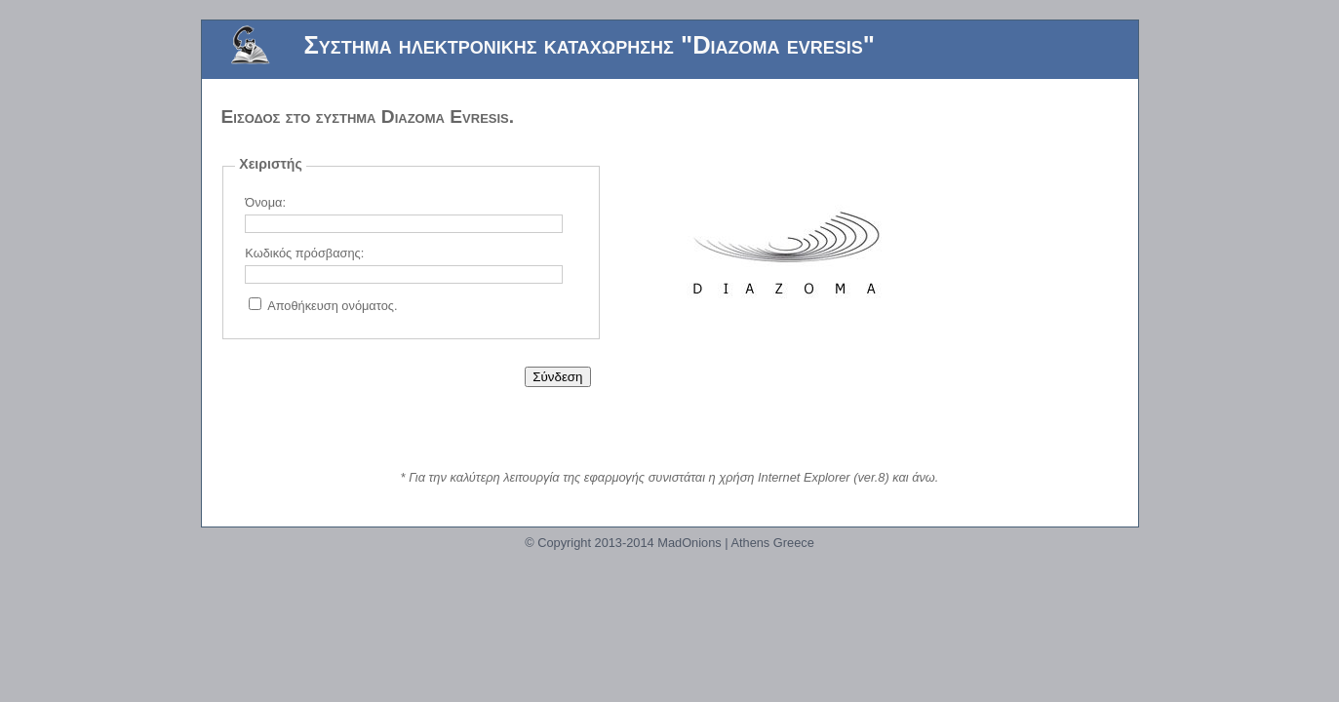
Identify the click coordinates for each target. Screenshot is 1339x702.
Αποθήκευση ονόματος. (332, 305)
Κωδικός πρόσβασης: (304, 253)
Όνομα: (265, 202)
